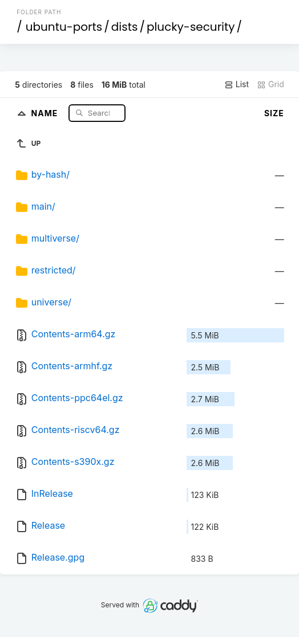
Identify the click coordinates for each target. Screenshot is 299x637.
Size (274, 113)
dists (124, 27)
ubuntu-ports (64, 27)
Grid (270, 84)
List (236, 84)
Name (45, 112)
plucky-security (191, 27)
